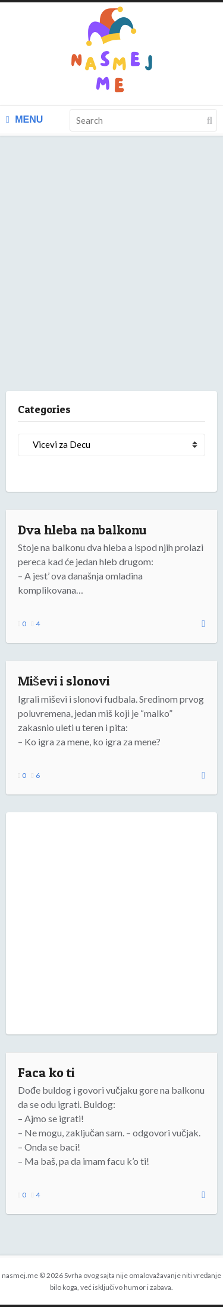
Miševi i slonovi (63, 680)
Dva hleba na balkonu (82, 529)
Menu (24, 119)
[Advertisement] (111, 275)
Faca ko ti (46, 1072)
